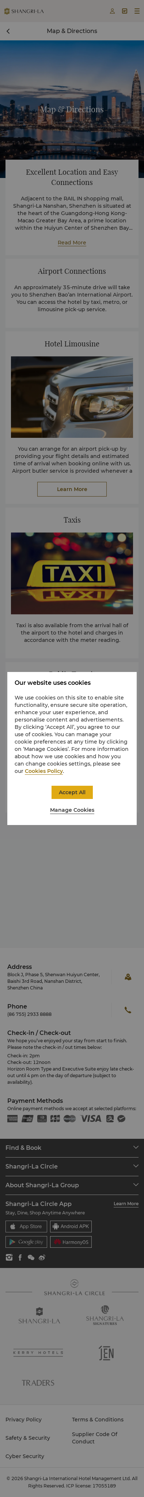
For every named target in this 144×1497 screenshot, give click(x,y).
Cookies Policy (44, 771)
